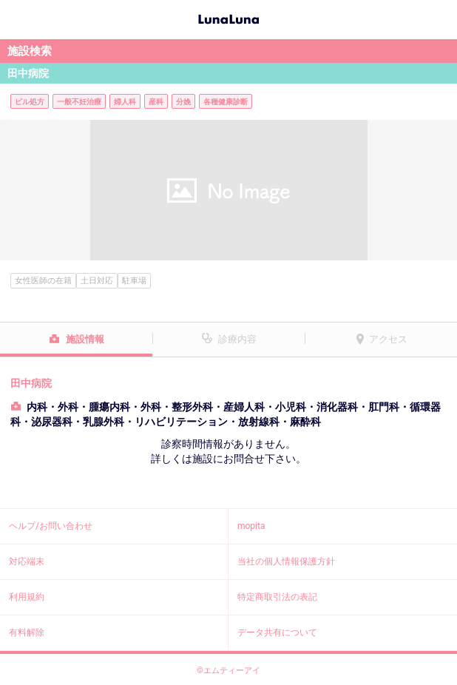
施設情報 (85, 339)
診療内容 (237, 339)
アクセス (388, 339)
